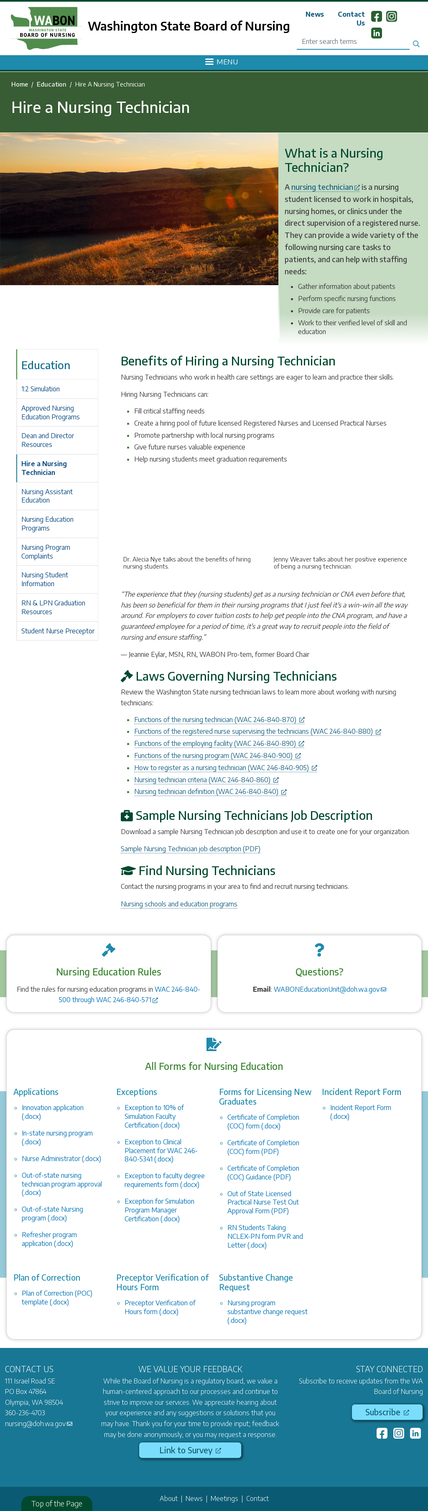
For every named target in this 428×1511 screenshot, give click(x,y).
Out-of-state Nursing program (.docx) (52, 1213)
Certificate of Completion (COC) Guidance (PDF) (263, 1172)
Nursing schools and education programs (179, 904)
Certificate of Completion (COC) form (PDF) (263, 1147)
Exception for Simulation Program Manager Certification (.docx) (159, 1210)
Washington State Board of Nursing (189, 25)
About (169, 1498)
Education (51, 84)
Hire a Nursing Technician (44, 468)
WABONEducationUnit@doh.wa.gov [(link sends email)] (330, 989)
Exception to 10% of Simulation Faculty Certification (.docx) (154, 1116)
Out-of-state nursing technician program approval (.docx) (62, 1184)
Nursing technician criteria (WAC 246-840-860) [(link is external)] (206, 780)
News (315, 14)
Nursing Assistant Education (47, 496)
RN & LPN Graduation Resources (53, 607)
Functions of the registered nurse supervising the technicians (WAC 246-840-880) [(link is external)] (257, 731)
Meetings (224, 1498)
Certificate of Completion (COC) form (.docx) (263, 1121)
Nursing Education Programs (47, 523)
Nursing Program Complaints (45, 551)
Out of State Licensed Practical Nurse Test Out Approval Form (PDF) (263, 1202)
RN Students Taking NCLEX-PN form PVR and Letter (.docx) (265, 1236)
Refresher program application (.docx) (49, 1239)
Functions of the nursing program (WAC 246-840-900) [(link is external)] (217, 755)
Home (19, 84)
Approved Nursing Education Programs (50, 412)
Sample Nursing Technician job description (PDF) (190, 849)
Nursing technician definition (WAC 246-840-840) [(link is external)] (210, 791)
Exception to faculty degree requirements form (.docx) (165, 1180)
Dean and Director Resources (47, 440)
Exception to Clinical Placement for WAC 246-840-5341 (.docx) (161, 1151)
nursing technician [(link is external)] (325, 186)
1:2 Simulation (40, 389)
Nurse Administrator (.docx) (61, 1158)
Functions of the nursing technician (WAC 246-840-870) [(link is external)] (219, 719)
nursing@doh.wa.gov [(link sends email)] (38, 1423)
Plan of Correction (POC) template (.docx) (57, 1297)
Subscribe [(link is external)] (387, 1412)
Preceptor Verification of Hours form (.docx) (160, 1307)
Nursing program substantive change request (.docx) (267, 1312)
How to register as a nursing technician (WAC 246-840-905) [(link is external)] (225, 767)
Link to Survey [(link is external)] (190, 1450)
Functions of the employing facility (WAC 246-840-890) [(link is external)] (219, 743)
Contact (257, 1498)
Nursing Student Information (44, 579)
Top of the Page (56, 1503)
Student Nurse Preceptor (57, 631)
